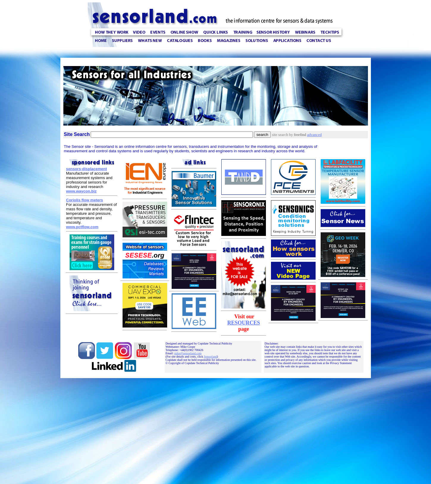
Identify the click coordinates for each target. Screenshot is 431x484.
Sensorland (210, 356)
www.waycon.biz (81, 191)
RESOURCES (243, 323)
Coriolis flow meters (84, 200)
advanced (314, 134)
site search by (289, 134)
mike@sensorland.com (188, 353)
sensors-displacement (86, 169)
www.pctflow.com (82, 227)
